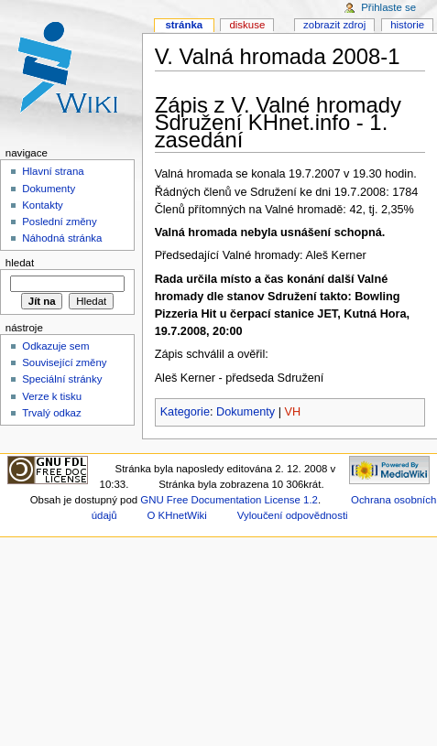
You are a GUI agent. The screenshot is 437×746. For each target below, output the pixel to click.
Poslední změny (59, 221)
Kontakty (42, 205)
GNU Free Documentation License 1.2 (229, 499)
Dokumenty (245, 411)
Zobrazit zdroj (334, 24)
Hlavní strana (52, 171)
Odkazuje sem (55, 346)
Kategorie (185, 411)
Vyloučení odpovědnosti (292, 515)
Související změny (64, 362)
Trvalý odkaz (52, 412)
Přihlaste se (388, 7)
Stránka (183, 24)
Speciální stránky (62, 378)
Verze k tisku (52, 396)
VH (293, 411)
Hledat (19, 262)
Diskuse (247, 24)
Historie (407, 24)
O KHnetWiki (177, 515)
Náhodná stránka (62, 237)
